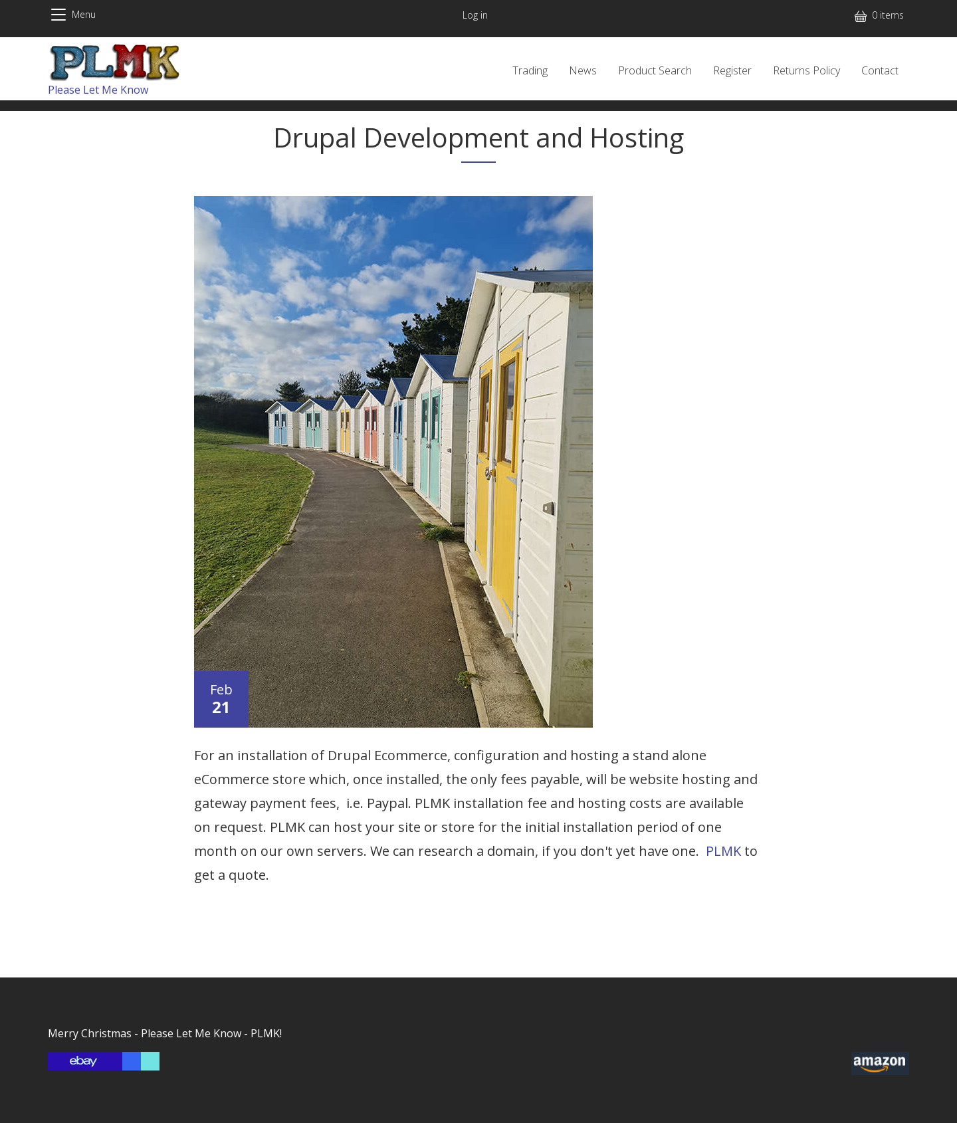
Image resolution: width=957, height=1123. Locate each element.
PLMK (723, 851)
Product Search (655, 70)
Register (732, 70)
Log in (475, 15)
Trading (530, 70)
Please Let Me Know (98, 89)
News (583, 70)
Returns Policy (806, 70)
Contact (880, 70)
